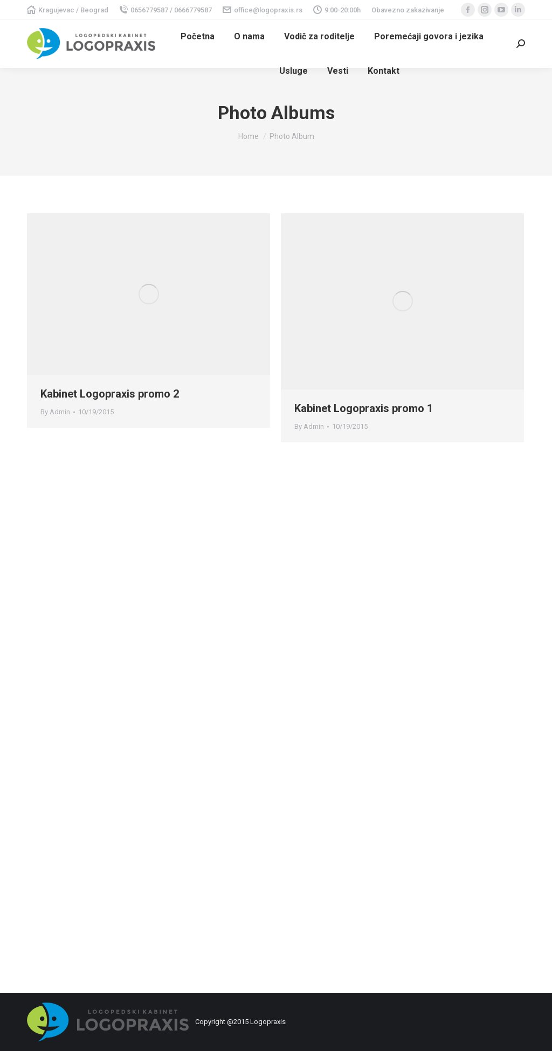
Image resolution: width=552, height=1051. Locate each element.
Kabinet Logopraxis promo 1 (363, 408)
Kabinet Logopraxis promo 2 (109, 393)
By (55, 412)
